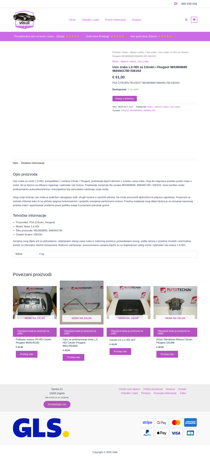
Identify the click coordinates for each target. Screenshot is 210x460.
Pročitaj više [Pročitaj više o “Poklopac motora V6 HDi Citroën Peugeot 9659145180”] (27, 355)
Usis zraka (152, 52)
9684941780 (150, 110)
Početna (116, 52)
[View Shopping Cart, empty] (194, 20)
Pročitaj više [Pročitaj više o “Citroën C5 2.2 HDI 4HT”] (120, 352)
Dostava (160, 389)
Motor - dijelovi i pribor (134, 52)
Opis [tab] (15, 163)
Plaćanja (136, 393)
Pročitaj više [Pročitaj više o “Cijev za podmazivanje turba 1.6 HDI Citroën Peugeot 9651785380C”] (73, 358)
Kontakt (171, 389)
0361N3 (125, 110)
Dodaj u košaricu (125, 98)
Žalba (172, 393)
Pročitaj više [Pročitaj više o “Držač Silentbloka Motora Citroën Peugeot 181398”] (167, 355)
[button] (186, 20)
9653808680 (136, 110)
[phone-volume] (176, 3)
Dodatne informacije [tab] (33, 163)
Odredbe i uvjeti (186, 389)
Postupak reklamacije (155, 393)
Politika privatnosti (143, 389)
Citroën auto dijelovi (120, 389)
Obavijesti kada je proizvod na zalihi (34, 332)
